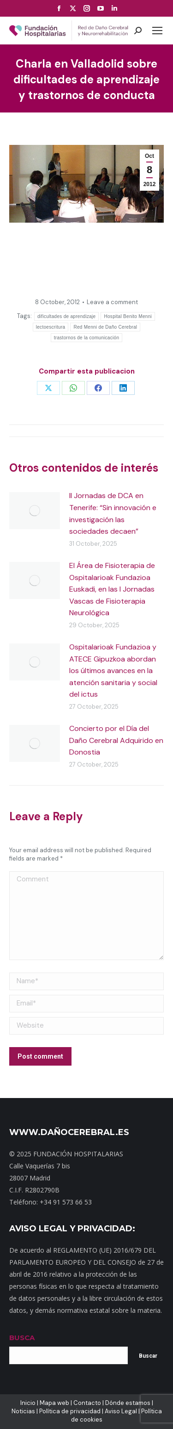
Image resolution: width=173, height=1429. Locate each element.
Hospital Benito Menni (128, 316)
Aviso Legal (121, 1411)
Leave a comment (112, 302)
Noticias (23, 1411)
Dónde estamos (127, 1403)
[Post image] (34, 510)
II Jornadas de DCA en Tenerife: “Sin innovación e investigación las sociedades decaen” (112, 513)
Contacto (87, 1403)
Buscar (148, 1356)
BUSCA (22, 1337)
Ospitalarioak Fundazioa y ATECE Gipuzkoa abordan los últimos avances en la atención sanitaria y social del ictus (113, 670)
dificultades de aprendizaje (66, 316)
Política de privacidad (70, 1411)
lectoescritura (51, 327)
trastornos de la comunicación (86, 337)
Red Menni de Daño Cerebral (105, 327)
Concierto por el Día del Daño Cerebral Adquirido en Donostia (116, 740)
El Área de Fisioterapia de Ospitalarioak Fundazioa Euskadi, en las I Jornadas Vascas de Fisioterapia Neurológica (112, 589)
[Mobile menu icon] (157, 30)
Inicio (28, 1403)
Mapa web (54, 1403)
